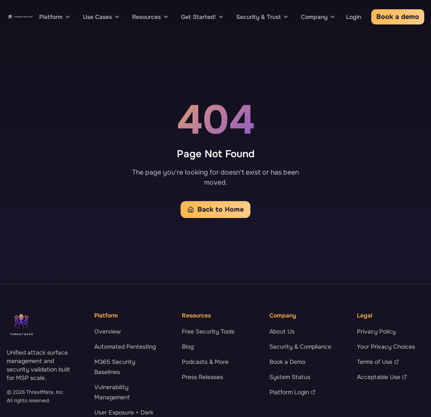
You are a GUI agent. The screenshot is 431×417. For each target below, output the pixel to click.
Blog (188, 346)
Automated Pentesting (125, 346)
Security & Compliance (300, 346)
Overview (107, 331)
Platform (55, 17)
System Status (289, 377)
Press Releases (202, 377)
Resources (150, 17)
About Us (282, 331)
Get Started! (202, 17)
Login (353, 17)
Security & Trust (262, 17)
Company (318, 17)
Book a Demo (287, 362)
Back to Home (215, 209)
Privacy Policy (376, 331)
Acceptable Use (382, 377)
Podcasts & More (205, 362)
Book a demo (397, 16)
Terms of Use (378, 362)
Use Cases (101, 17)
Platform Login (292, 392)
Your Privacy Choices (386, 346)
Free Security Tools (208, 331)
